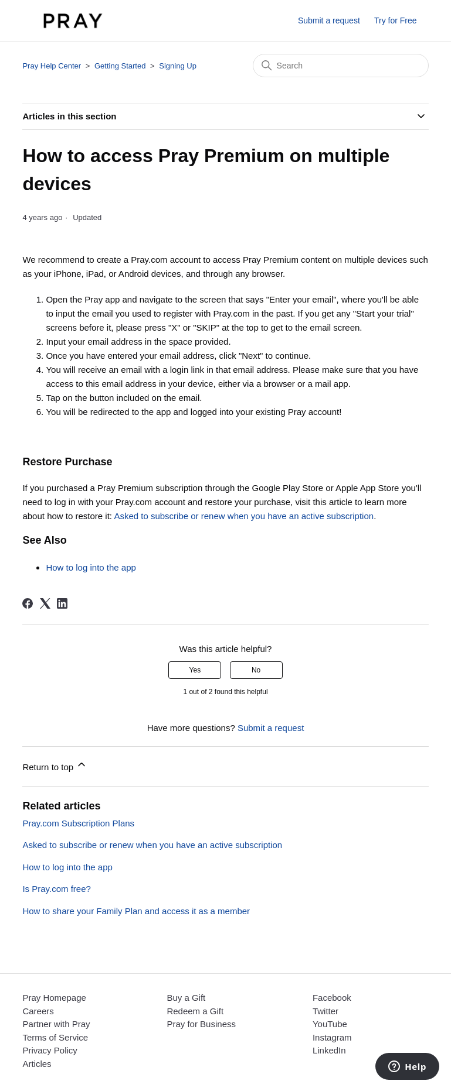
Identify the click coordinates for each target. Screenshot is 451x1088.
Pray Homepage (54, 998)
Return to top (54, 765)
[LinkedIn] (62, 603)
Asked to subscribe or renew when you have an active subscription (244, 516)
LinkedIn (329, 1050)
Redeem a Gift (195, 1011)
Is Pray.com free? (56, 889)
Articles (36, 1064)
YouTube (330, 1024)
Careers (37, 1011)
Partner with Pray (56, 1024)
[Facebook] (27, 603)
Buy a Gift (186, 998)
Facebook (332, 998)
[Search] (341, 65)
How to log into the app (90, 567)
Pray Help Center (51, 65)
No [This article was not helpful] (256, 670)
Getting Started (119, 65)
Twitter (325, 1011)
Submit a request (329, 20)
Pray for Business (201, 1024)
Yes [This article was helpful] (195, 670)
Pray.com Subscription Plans (78, 823)
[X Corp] (45, 603)
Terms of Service (55, 1037)
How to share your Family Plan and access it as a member (136, 911)
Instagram (332, 1037)
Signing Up (177, 65)
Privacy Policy (49, 1050)
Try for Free (395, 20)
